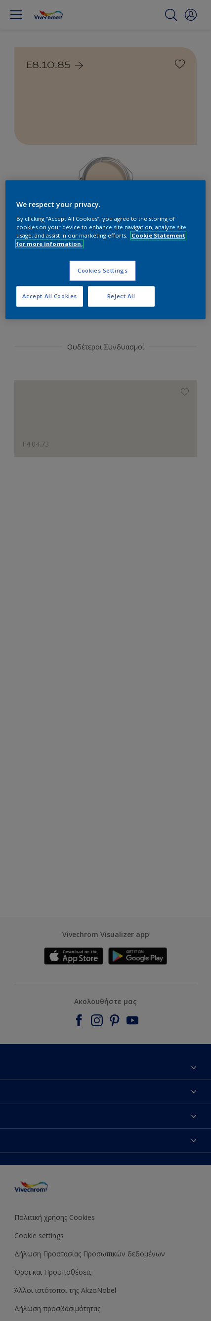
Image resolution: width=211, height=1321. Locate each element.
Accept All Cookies (49, 296)
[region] (105, 249)
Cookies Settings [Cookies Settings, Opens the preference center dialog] (102, 270)
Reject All (121, 296)
